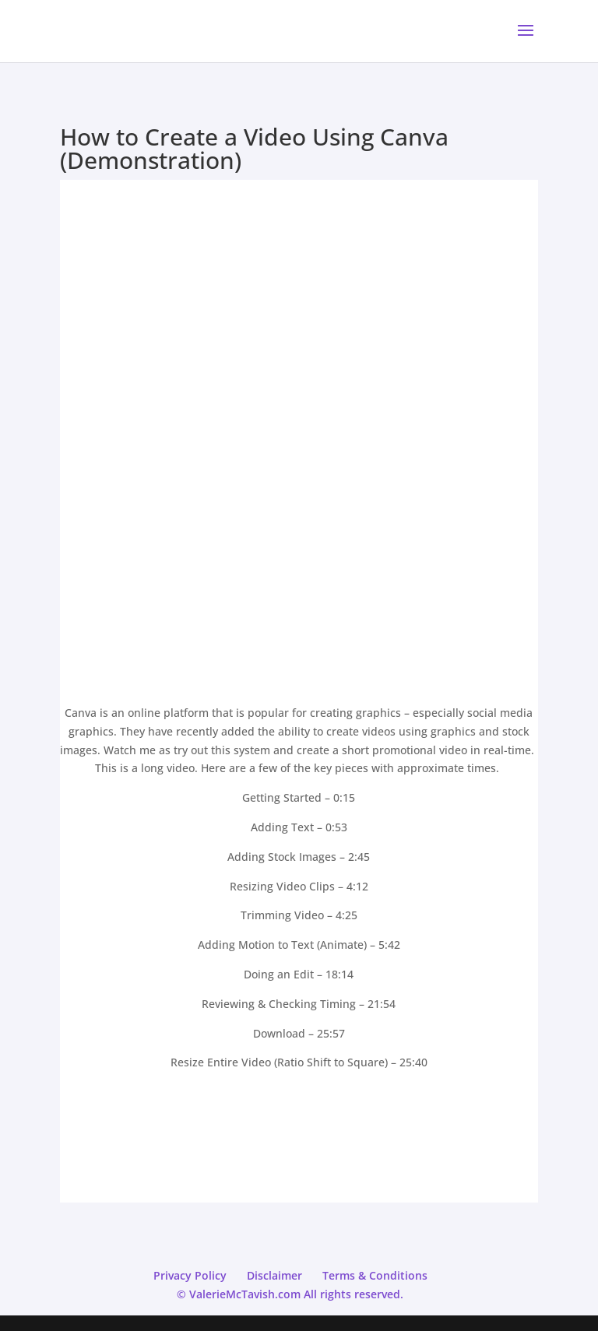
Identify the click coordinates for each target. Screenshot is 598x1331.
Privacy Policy (190, 1275)
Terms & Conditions (374, 1275)
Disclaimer (274, 1275)
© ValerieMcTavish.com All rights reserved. (290, 1294)
